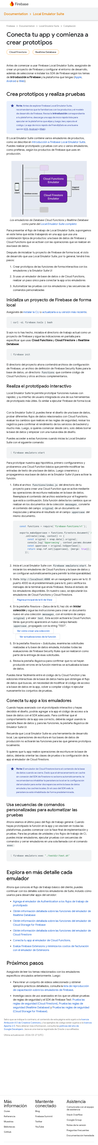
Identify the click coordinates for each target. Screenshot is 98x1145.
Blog (37, 1111)
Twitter (38, 1121)
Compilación (69, 26)
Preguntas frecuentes (78, 1130)
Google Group (74, 1119)
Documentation (16, 14)
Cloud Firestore (18, 52)
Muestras (8, 1121)
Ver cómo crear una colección (33, 630)
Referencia (9, 1116)
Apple (78, 77)
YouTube (39, 1126)
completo (58, 224)
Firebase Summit (43, 1116)
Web (22, 81)
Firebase (11, 26)
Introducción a (58, 142)
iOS (26, 129)
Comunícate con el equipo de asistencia (80, 1108)
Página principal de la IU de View (34, 599)
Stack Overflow (75, 1114)
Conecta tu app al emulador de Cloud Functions (41, 940)
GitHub (7, 1131)
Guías (7, 1111)
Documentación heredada (80, 1135)
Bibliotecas (9, 1126)
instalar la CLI (31, 312)
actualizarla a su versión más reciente (64, 312)
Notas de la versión (76, 1125)
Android (11, 81)
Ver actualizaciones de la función (38, 636)
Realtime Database (45, 52)
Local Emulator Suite (48, 14)
